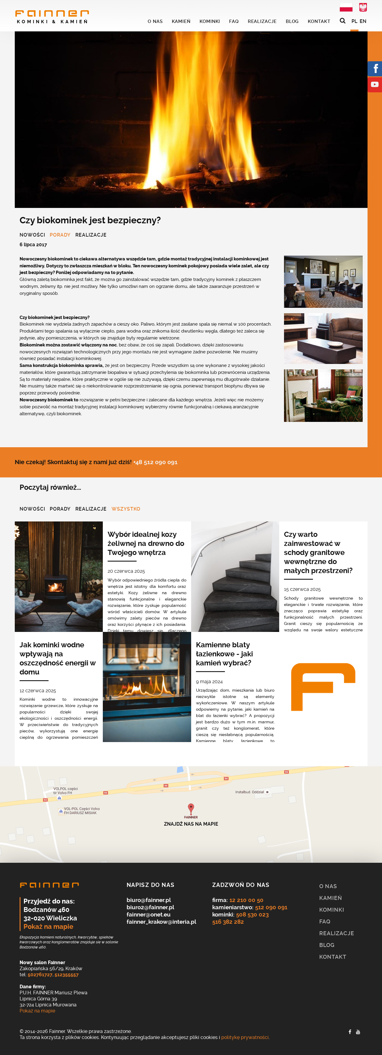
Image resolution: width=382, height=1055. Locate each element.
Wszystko (126, 509)
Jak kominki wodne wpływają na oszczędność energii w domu (58, 658)
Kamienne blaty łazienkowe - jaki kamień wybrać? (224, 654)
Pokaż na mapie (48, 927)
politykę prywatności (245, 1037)
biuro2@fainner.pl (150, 907)
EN (363, 21)
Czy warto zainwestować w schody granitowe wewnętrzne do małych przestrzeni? (318, 552)
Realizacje (91, 235)
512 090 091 (271, 907)
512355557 (67, 974)
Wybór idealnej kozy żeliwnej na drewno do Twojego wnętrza (146, 543)
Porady (60, 235)
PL (354, 21)
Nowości (32, 235)
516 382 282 (228, 921)
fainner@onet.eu (149, 914)
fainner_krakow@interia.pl (161, 921)
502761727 (40, 974)
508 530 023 (252, 914)
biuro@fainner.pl (149, 900)
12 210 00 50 (246, 900)
